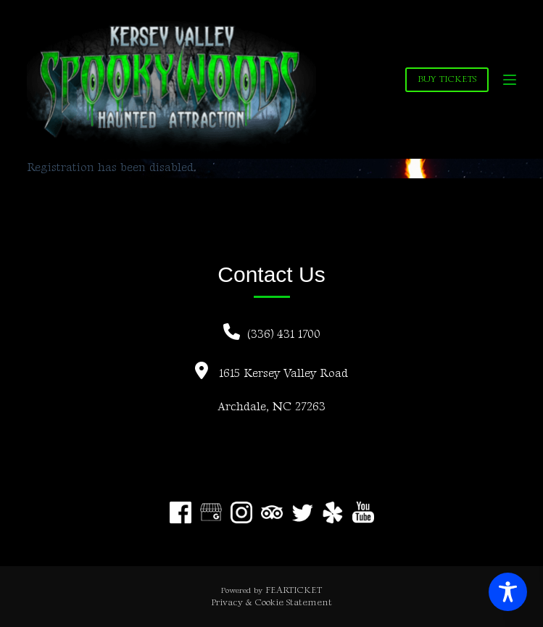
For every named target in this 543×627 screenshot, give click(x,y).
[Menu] (509, 79)
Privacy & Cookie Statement (271, 602)
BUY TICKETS (447, 79)
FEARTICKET (293, 590)
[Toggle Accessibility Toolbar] (508, 592)
